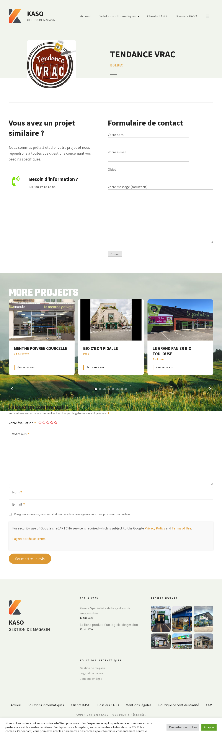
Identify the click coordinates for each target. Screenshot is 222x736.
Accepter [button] (209, 727)
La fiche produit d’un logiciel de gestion (109, 624)
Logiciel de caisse (91, 673)
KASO (35, 13)
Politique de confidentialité (178, 705)
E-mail (17, 504)
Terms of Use (181, 528)
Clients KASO (157, 16)
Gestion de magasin (93, 668)
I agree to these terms (29, 538)
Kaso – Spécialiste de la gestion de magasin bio (105, 610)
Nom (16, 492)
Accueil (85, 16)
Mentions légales (138, 705)
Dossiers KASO (186, 16)
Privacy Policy (155, 528)
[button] (12, 388)
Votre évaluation (22, 423)
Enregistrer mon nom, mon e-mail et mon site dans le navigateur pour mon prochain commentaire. (72, 514)
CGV (209, 705)
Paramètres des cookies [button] (183, 727)
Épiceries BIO (26, 367)
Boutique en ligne (91, 679)
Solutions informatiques (118, 16)
